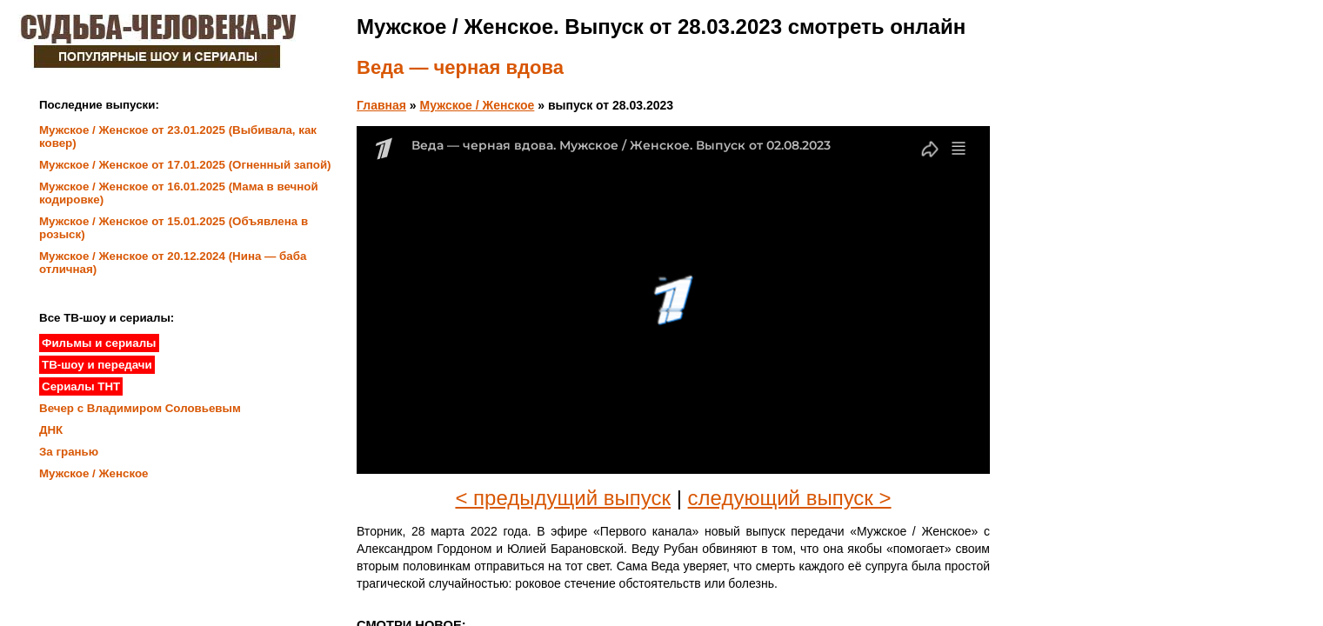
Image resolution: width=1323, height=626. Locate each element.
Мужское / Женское (477, 105)
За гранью (68, 451)
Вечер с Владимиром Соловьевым (140, 408)
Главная (381, 105)
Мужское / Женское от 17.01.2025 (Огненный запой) (185, 164)
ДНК (51, 429)
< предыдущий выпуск (563, 497)
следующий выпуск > (790, 497)
